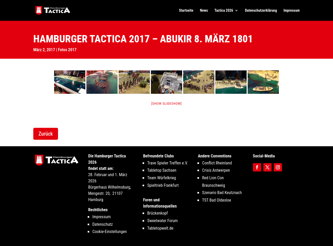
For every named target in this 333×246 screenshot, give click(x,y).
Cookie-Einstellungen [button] (109, 231)
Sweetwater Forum (162, 220)
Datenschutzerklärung (261, 10)
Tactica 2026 (223, 10)
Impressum (292, 10)
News (204, 10)
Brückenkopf (157, 213)
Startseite (186, 10)
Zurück (46, 134)
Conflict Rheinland (217, 163)
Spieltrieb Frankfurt (163, 185)
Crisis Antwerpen (216, 170)
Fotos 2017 (67, 49)
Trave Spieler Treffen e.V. (167, 163)
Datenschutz (102, 224)
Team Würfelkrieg (161, 177)
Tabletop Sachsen (161, 170)
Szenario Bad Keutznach (222, 192)
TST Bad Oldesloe (216, 200)
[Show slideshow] (166, 103)
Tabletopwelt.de (160, 228)
